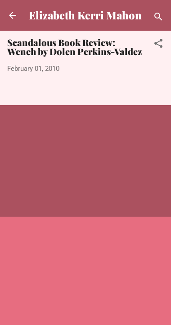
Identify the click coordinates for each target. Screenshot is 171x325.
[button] (158, 45)
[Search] (158, 18)
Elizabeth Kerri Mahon (85, 15)
